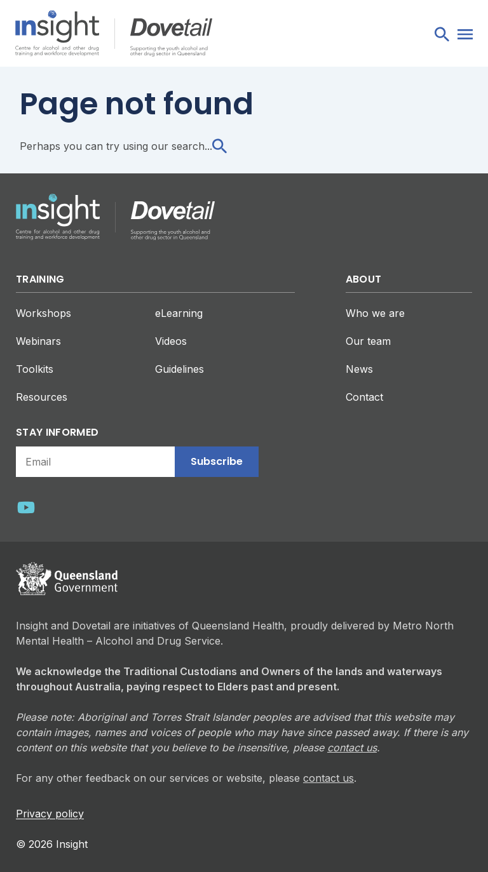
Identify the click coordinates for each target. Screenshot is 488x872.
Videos (171, 341)
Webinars (38, 341)
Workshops (43, 313)
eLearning (179, 313)
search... (199, 146)
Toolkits (34, 369)
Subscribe (217, 461)
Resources (41, 397)
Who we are (375, 313)
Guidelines (179, 369)
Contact (364, 397)
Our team (368, 341)
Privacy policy (50, 813)
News (359, 369)
